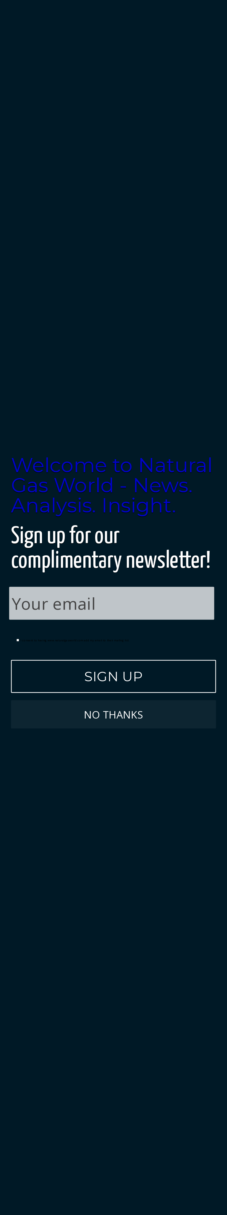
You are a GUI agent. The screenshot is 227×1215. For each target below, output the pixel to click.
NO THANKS (113, 714)
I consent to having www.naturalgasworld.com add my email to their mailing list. (73, 640)
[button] (113, 485)
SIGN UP (113, 676)
